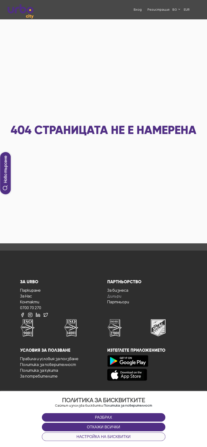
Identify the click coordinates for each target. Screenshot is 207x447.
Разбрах (103, 417)
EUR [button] (187, 9)
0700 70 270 (30, 307)
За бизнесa (117, 290)
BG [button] (176, 9)
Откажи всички (103, 427)
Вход (138, 9)
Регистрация (158, 9)
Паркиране (30, 290)
